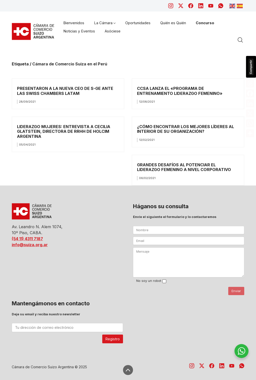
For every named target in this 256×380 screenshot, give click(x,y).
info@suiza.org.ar (30, 244)
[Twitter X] (180, 5)
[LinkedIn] (200, 5)
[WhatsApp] (220, 5)
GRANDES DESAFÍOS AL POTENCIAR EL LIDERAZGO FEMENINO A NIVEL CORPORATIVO (184, 167)
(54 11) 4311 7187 (27, 238)
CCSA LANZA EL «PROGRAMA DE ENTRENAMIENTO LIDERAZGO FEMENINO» (179, 91)
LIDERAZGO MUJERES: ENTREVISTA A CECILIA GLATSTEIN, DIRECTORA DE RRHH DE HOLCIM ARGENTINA (63, 131)
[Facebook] (190, 5)
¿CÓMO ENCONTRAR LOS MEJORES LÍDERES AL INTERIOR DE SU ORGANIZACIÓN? (185, 129)
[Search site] (240, 40)
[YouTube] (210, 5)
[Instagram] (170, 5)
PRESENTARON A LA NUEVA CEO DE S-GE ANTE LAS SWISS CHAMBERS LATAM (65, 91)
